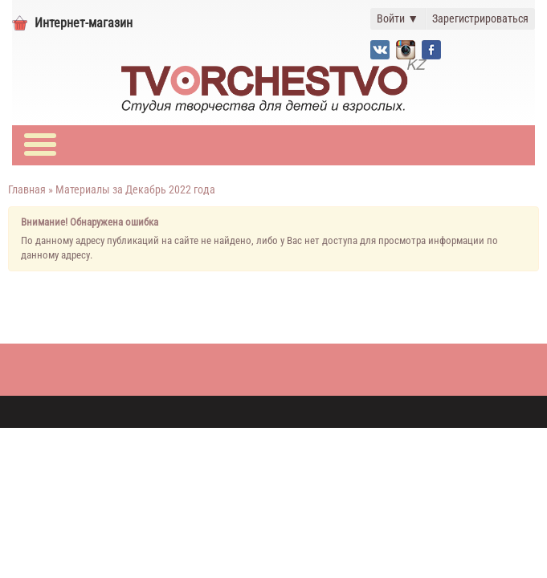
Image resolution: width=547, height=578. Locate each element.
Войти (397, 18)
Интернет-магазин (84, 23)
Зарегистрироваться (480, 18)
